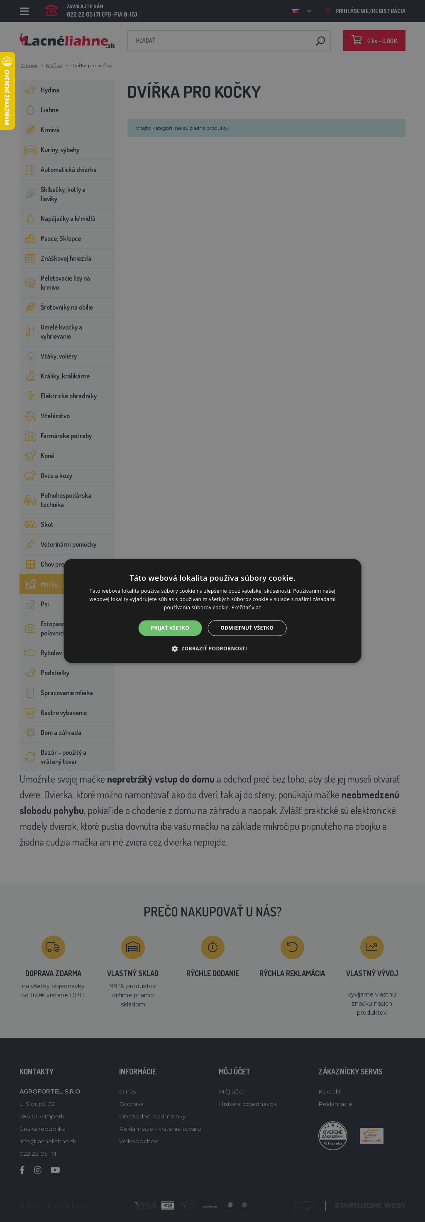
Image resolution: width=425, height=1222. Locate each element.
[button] (212, 649)
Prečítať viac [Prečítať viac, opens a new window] (246, 607)
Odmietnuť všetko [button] (247, 627)
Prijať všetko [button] (170, 627)
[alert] (212, 611)
